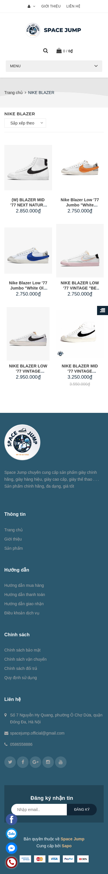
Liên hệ (73, 6)
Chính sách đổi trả (20, 668)
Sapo (66, 846)
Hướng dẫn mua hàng (24, 585)
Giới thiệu (51, 6)
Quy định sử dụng (20, 677)
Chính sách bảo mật (22, 650)
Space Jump (72, 839)
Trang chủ (13, 530)
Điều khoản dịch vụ (21, 613)
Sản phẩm (13, 548)
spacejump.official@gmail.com (37, 733)
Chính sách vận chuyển (25, 659)
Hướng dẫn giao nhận (24, 603)
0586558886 (21, 744)
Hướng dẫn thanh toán (24, 594)
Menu (15, 66)
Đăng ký (82, 810)
